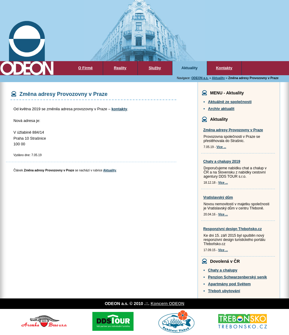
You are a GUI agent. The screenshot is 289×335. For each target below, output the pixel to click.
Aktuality (189, 68)
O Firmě (85, 68)
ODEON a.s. (199, 78)
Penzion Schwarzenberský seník (237, 277)
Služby (155, 68)
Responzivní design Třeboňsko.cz (232, 229)
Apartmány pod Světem (229, 284)
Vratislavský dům (218, 197)
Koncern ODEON (167, 303)
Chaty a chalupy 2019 (221, 161)
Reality (120, 68)
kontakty (119, 109)
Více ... (221, 147)
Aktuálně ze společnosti (230, 101)
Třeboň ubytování (224, 291)
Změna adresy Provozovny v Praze (233, 130)
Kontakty (224, 68)
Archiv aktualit (221, 108)
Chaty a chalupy (222, 270)
